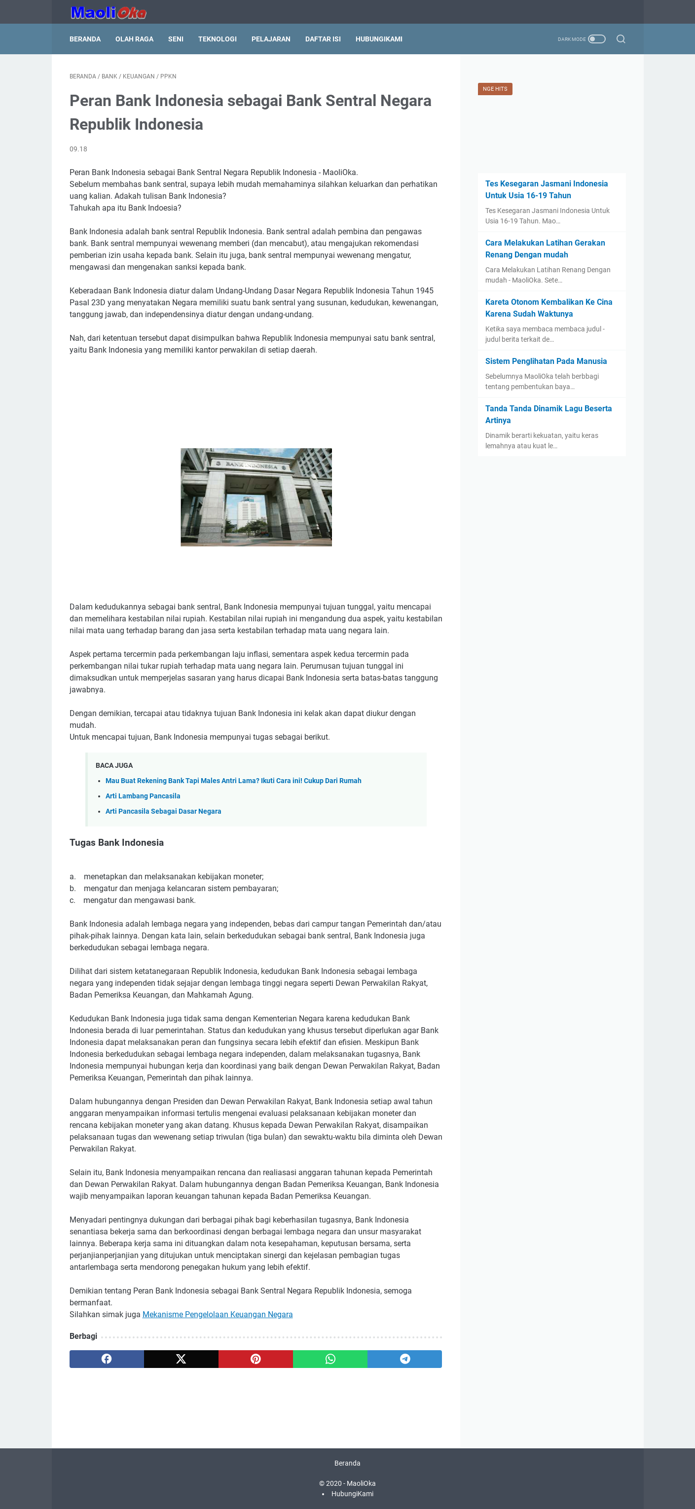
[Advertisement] (256, 392)
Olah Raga (134, 39)
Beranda (85, 39)
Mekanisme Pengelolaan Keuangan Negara (218, 1314)
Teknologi (217, 39)
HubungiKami (379, 39)
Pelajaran (271, 39)
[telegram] (404, 1359)
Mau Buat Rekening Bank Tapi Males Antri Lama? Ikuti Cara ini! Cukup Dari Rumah (234, 781)
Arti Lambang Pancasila (143, 796)
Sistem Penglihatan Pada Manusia (546, 361)
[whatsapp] (330, 1359)
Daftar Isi (323, 39)
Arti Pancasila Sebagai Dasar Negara (163, 811)
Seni (175, 39)
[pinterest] (256, 1359)
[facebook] (107, 1359)
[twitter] (181, 1359)
